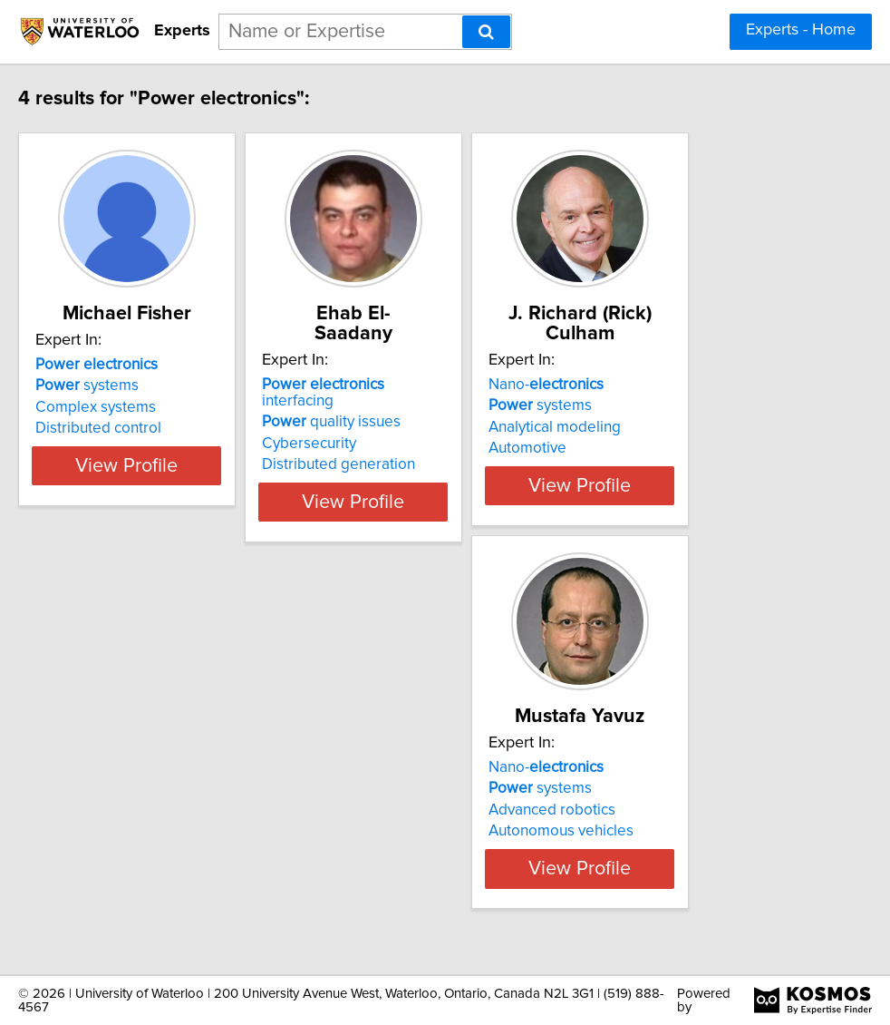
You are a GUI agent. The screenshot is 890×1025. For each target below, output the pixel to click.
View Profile (169, 485)
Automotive (637, 448)
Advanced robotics (117, 830)
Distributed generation (402, 448)
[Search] (486, 31)
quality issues (395, 405)
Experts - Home (801, 30)
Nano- (655, 384)
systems (106, 405)
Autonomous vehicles (126, 851)
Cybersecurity (373, 427)
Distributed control (117, 448)
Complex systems (114, 427)
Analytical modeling (664, 427)
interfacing (425, 384)
